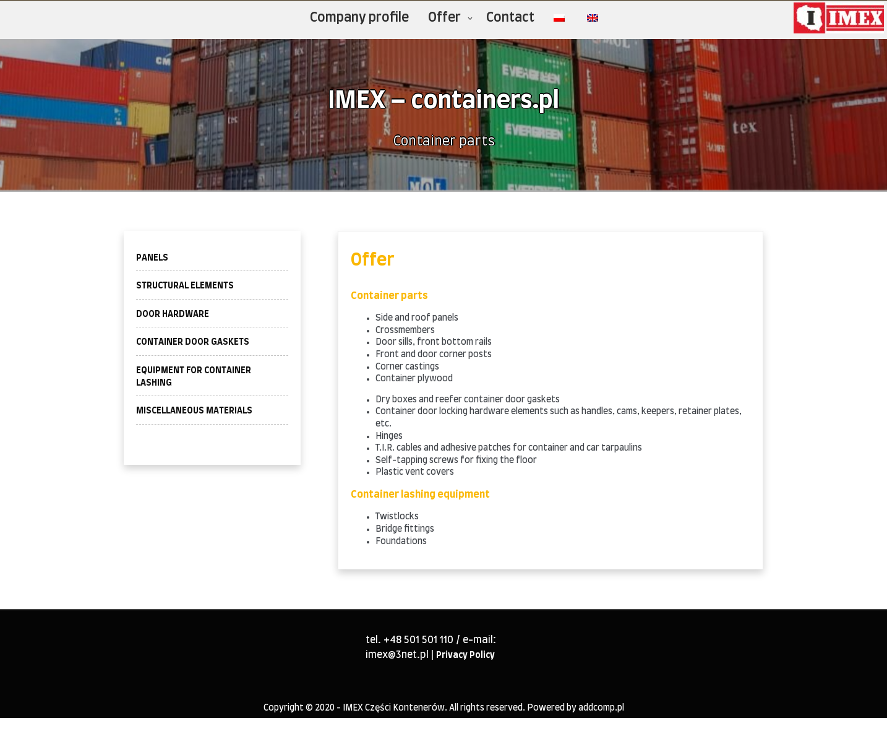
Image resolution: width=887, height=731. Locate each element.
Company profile (359, 17)
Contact (510, 17)
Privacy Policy (465, 655)
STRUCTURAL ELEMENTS (185, 286)
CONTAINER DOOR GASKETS (192, 342)
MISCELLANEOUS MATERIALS (194, 411)
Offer (444, 17)
